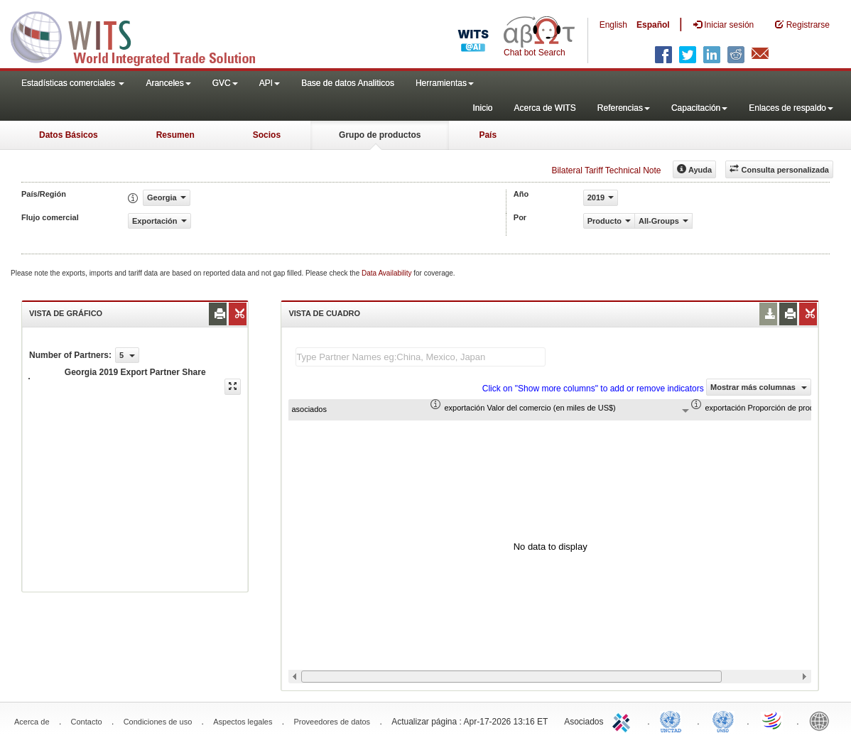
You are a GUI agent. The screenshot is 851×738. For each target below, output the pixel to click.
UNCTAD (673, 720)
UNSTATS (723, 720)
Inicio (482, 108)
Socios (267, 135)
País (488, 135)
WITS (142, 35)
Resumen (175, 135)
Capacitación (699, 108)
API (269, 83)
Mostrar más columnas (758, 387)
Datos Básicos (68, 135)
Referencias (623, 108)
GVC (225, 83)
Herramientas (445, 83)
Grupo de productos (380, 135)
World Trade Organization (773, 720)
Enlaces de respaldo (791, 108)
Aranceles (168, 83)
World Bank (822, 720)
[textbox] (421, 357)
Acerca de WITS (544, 108)
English (613, 25)
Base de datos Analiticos (347, 83)
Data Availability (387, 273)
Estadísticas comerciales (72, 83)
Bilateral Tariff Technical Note (606, 170)
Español (653, 25)
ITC (623, 720)
